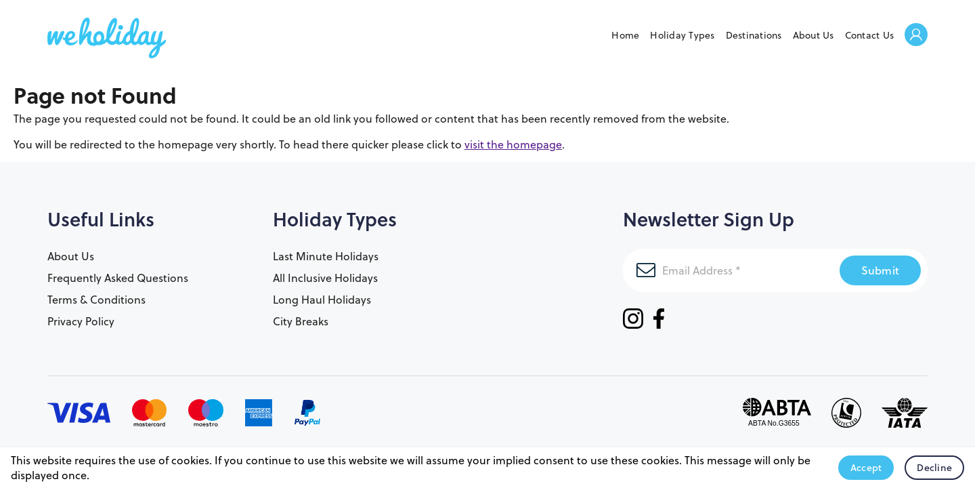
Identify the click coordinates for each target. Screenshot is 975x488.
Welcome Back (916, 35)
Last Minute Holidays (325, 256)
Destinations (754, 35)
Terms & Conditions (96, 299)
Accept (866, 467)
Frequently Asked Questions (117, 277)
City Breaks (300, 321)
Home (625, 35)
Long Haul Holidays (322, 299)
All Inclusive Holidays (325, 277)
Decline (934, 467)
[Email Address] (731, 270)
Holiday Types (682, 35)
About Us (813, 35)
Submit (880, 270)
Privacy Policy (80, 321)
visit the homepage (513, 144)
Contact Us (869, 35)
